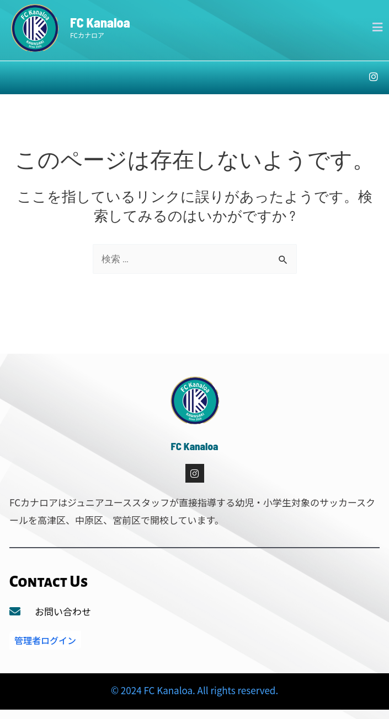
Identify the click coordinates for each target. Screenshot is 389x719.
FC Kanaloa (100, 22)
